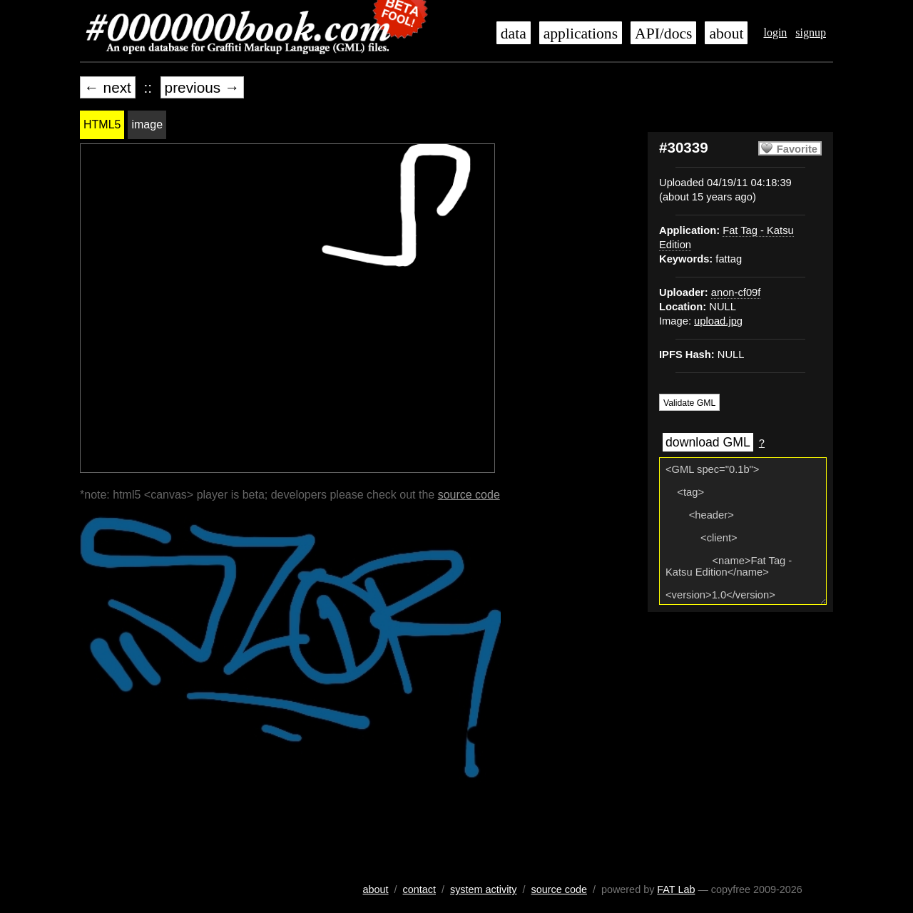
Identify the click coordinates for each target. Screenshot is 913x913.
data (513, 33)
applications (581, 33)
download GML (707, 442)
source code (469, 495)
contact (419, 889)
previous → (202, 87)
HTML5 (102, 124)
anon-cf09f (736, 292)
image (147, 124)
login (775, 32)
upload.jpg (718, 321)
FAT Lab (676, 889)
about (726, 33)
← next (107, 87)
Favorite (797, 149)
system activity (483, 889)
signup (810, 32)
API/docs (663, 33)
